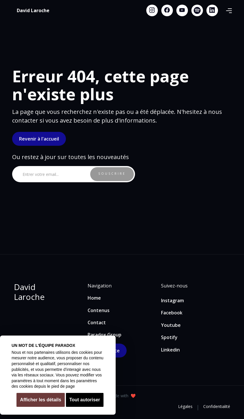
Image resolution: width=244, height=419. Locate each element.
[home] (33, 10)
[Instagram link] (152, 10)
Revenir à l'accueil (39, 139)
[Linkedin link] (212, 10)
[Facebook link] (167, 10)
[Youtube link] (182, 10)
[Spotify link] (197, 10)
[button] (229, 10)
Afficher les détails (40, 399)
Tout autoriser (84, 399)
